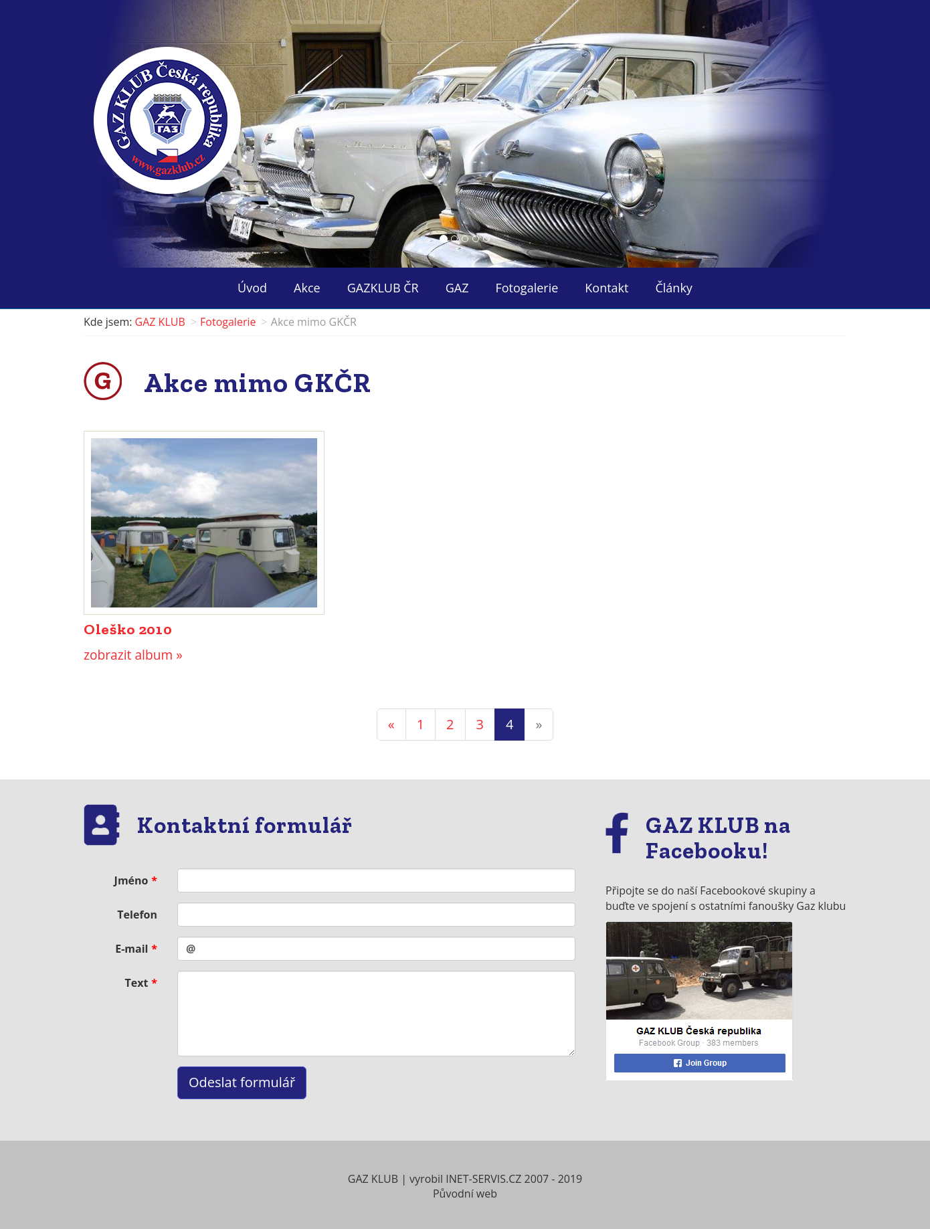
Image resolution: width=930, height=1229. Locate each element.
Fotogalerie (527, 288)
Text (137, 982)
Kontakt (606, 288)
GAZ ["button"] (457, 288)
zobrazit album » (133, 655)
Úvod (252, 288)
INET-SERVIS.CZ (483, 1178)
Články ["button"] (673, 288)
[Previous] (391, 724)
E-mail (131, 948)
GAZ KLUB (160, 321)
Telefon (137, 914)
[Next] (538, 724)
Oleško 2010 (128, 629)
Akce (307, 288)
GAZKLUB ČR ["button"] (383, 288)
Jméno (131, 880)
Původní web (465, 1193)
